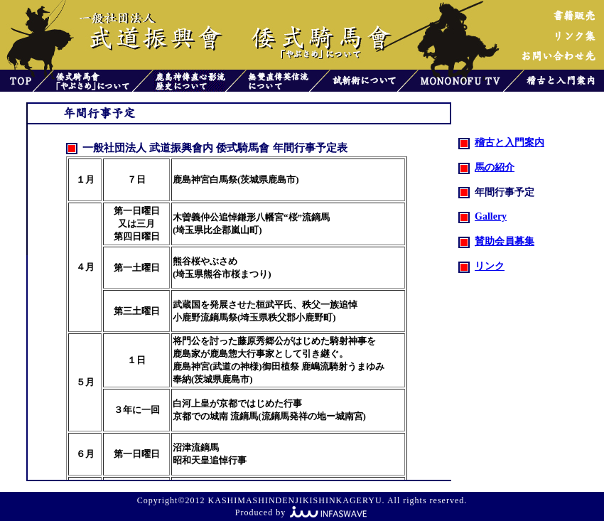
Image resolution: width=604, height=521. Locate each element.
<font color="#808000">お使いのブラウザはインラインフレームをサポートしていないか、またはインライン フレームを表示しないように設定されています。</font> (255, 302)
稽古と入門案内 (564, 81)
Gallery (482, 216)
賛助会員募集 (496, 241)
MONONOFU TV (460, 81)
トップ (16, 81)
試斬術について (363, 81)
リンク (481, 266)
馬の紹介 (486, 167)
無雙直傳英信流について (277, 81)
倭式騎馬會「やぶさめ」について (92, 81)
